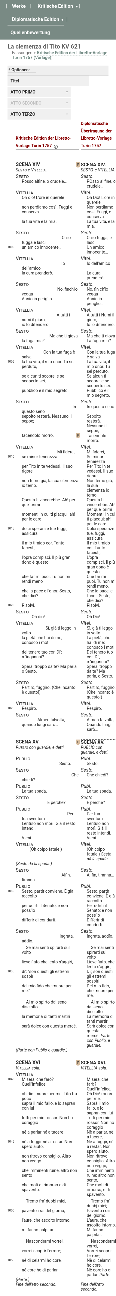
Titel (15, 81)
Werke (19, 6)
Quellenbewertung (30, 32)
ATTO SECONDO (26, 103)
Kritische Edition (55, 6)
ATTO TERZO (23, 114)
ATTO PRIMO (23, 92)
